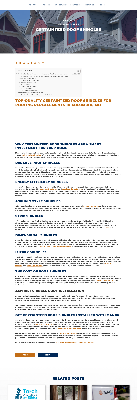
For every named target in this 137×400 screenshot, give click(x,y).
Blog (103, 7)
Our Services (61, 7)
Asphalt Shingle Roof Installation (30, 93)
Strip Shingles (25, 84)
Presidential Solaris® (72, 189)
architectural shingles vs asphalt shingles (75, 343)
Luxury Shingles (26, 88)
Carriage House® (35, 266)
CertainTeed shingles (105, 281)
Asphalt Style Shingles (28, 82)
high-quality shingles (31, 155)
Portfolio (75, 7)
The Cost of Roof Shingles (29, 90)
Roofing (47, 7)
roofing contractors (44, 324)
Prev (28, 355)
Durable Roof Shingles (28, 78)
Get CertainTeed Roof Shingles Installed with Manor (38, 95)
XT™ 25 (106, 227)
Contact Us (89, 7)
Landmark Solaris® (49, 189)
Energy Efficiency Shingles (30, 80)
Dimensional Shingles (28, 86)
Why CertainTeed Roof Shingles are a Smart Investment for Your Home (44, 76)
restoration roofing (68, 333)
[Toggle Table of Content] (77, 71)
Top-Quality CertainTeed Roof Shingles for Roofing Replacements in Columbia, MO (49, 74)
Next (55, 355)
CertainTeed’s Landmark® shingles (55, 247)
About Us (34, 7)
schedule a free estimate (69, 329)
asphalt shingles (91, 206)
